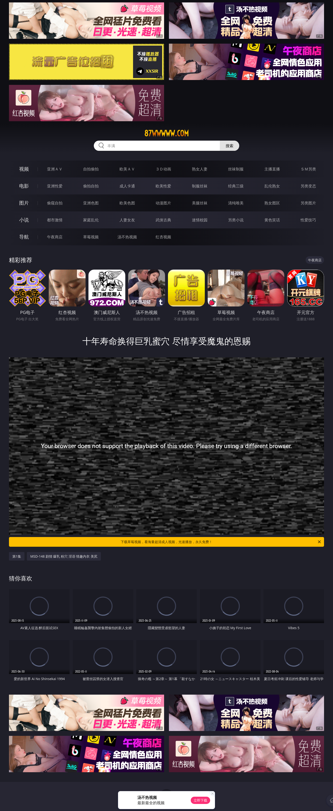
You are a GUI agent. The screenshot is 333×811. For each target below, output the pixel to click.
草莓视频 (91, 237)
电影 (24, 186)
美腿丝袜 (199, 203)
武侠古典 (163, 220)
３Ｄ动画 (163, 169)
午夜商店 (55, 237)
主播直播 (272, 169)
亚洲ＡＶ (55, 169)
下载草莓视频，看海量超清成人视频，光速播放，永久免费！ (221, 542)
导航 (24, 236)
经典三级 (236, 186)
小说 (24, 220)
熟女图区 (272, 203)
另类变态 (308, 186)
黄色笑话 (272, 220)
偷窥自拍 (55, 203)
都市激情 (55, 220)
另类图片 (308, 203)
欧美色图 (127, 203)
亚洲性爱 (55, 186)
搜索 (229, 145)
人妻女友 (127, 220)
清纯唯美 (236, 203)
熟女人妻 (199, 169)
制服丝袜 (199, 186)
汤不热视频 (127, 237)
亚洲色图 (91, 203)
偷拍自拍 (91, 186)
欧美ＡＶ (127, 169)
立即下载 (200, 800)
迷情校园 (199, 220)
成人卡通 (127, 186)
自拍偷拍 (91, 169)
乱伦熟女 (272, 186)
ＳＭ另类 (308, 169)
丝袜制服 (236, 169)
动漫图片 (163, 203)
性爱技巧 (308, 220)
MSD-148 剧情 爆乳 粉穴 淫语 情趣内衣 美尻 (63, 556)
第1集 (16, 556)
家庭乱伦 (91, 220)
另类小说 (236, 220)
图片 (24, 203)
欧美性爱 (163, 186)
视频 (24, 169)
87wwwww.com (166, 133)
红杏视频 (163, 237)
